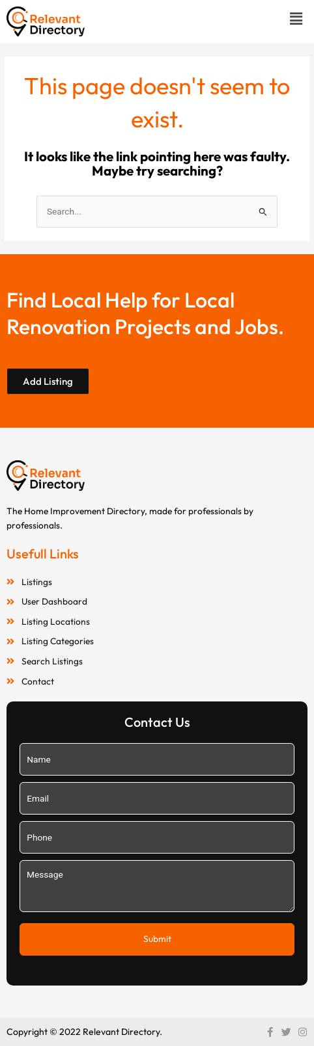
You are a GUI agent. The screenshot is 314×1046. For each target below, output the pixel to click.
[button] (296, 19)
